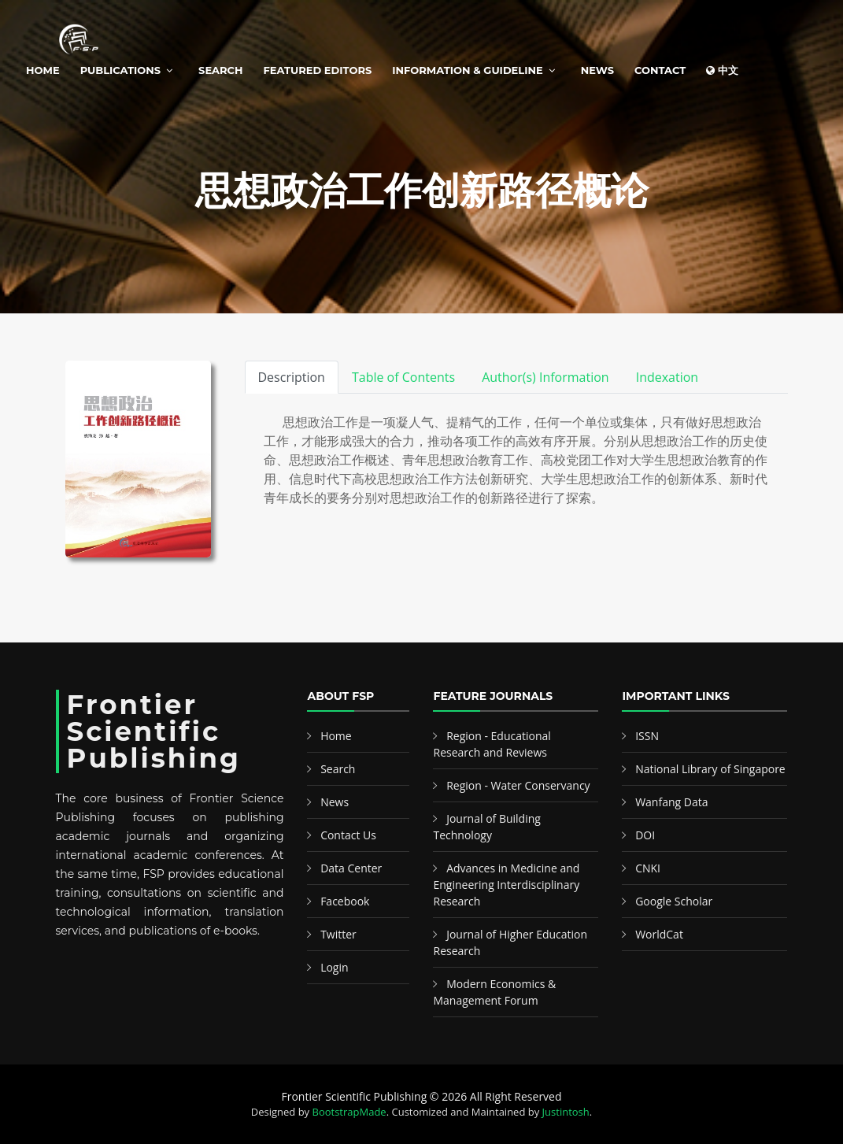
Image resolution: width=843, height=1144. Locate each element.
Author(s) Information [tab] (545, 377)
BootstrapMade (349, 1112)
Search (220, 70)
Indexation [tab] (667, 377)
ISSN (647, 735)
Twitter (338, 934)
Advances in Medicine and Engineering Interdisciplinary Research (506, 885)
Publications (120, 70)
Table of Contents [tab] (403, 377)
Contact (660, 70)
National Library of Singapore (710, 768)
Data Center (351, 868)
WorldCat (659, 934)
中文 (722, 70)
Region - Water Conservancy (518, 785)
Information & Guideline (467, 70)
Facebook (344, 901)
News (597, 70)
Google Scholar (673, 901)
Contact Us (348, 834)
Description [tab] (291, 377)
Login (334, 967)
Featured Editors (318, 70)
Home (43, 70)
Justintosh (566, 1112)
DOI (645, 834)
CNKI (647, 868)
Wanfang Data (671, 801)
